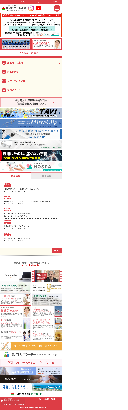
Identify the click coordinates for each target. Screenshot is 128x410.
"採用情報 (46, 175)
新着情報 (15, 175)
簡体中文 (54, 2)
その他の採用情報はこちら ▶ (31, 53)
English (39, 2)
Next (59, 39)
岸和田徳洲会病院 (14, 8)
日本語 (23, 2)
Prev (3, 39)
